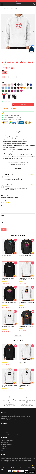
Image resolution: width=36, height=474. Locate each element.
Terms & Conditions (5, 428)
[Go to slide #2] (18, 56)
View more (18, 335)
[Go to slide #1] (10, 56)
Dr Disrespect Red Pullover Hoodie (9, 361)
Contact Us (3, 446)
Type (3, 70)
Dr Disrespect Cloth (10, 8)
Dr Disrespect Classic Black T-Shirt (26, 326)
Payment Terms (4, 442)
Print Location (5, 93)
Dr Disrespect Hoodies (21, 8)
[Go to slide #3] (25, 56)
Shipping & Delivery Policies (7, 440)
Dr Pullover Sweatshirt (6, 255)
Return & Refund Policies (6, 444)
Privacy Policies (4, 430)
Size (3, 74)
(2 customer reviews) (12, 65)
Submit (3, 229)
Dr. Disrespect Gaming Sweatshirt (26, 255)
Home (2, 8)
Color (3, 82)
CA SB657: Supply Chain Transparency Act (10, 434)
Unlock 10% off (33, 468)
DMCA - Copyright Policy (6, 432)
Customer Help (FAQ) (5, 448)
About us (3, 426)
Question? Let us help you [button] (29, 472)
